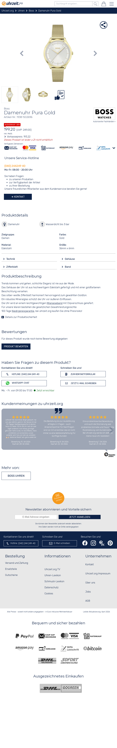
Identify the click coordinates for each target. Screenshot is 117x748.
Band (68, 266)
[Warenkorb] (103, 4)
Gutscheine (11, 575)
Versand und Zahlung (16, 563)
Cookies (48, 593)
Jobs (88, 591)
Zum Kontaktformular (79, 374)
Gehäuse (70, 259)
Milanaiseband (54, 303)
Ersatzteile (11, 569)
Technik (11, 259)
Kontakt (19, 196)
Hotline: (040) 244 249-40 (22, 374)
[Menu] (111, 4)
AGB (87, 601)
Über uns (90, 582)
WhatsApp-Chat (17, 383)
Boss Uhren (16, 475)
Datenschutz (51, 587)
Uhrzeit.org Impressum (97, 573)
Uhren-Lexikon (52, 575)
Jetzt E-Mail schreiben (80, 383)
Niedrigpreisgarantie (23, 311)
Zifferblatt (12, 266)
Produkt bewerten (16, 346)
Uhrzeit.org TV (52, 569)
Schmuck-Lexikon (54, 581)
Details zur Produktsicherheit (21, 317)
